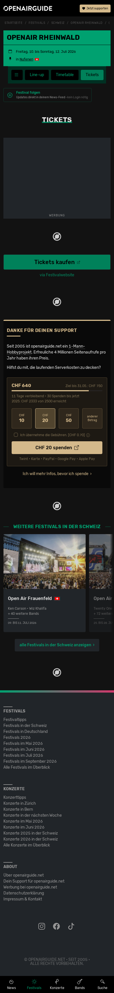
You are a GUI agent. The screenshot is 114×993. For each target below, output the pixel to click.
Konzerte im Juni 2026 (24, 827)
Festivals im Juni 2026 (24, 749)
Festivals (37, 23)
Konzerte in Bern (18, 809)
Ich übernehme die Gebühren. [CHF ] (52, 435)
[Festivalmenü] (17, 75)
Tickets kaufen (57, 262)
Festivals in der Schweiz (25, 725)
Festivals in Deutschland (25, 731)
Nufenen (26, 59)
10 (21, 418)
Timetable (65, 74)
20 (45, 418)
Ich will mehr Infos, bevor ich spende (55, 473)
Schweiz (58, 23)
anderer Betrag (92, 418)
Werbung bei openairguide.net (30, 887)
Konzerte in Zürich (19, 803)
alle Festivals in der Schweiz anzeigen (55, 645)
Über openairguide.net (23, 875)
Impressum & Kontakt (22, 899)
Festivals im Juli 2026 (23, 755)
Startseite (14, 23)
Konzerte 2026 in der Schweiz (30, 839)
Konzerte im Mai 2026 (23, 821)
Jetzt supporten (95, 8)
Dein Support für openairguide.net (33, 881)
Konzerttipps (14, 797)
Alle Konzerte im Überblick (26, 845)
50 (69, 418)
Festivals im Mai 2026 (23, 743)
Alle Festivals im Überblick (26, 767)
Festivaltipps (14, 719)
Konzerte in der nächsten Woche (32, 815)
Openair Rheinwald (87, 23)
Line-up (37, 74)
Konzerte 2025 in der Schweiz (30, 833)
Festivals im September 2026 (30, 761)
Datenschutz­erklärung (23, 893)
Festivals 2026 (17, 737)
